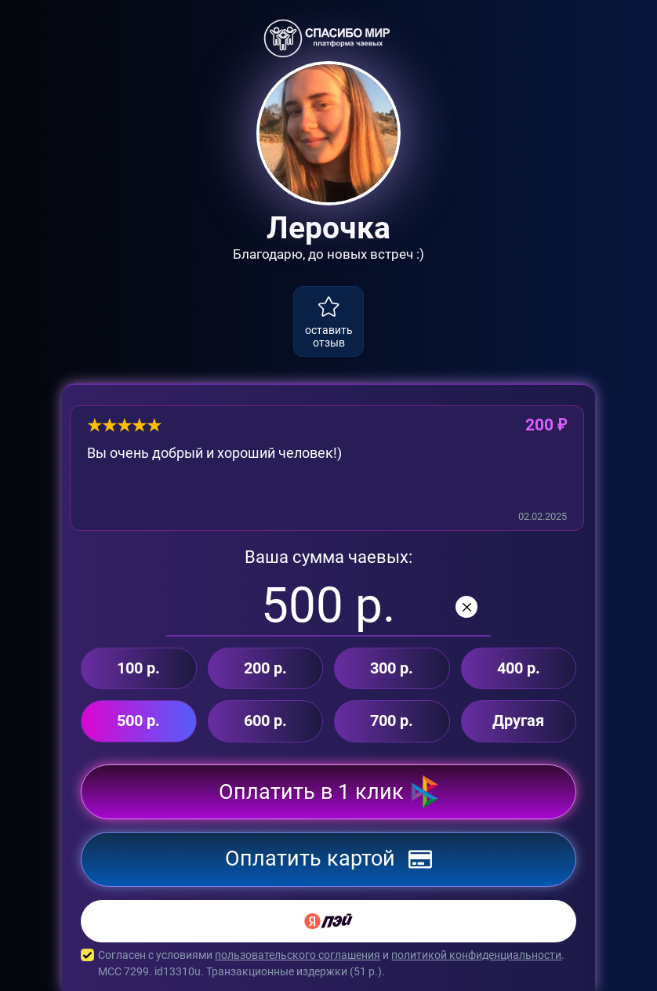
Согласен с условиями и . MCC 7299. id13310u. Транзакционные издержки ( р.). (328, 963)
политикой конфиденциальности (476, 955)
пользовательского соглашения (297, 955)
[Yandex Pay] (328, 921)
